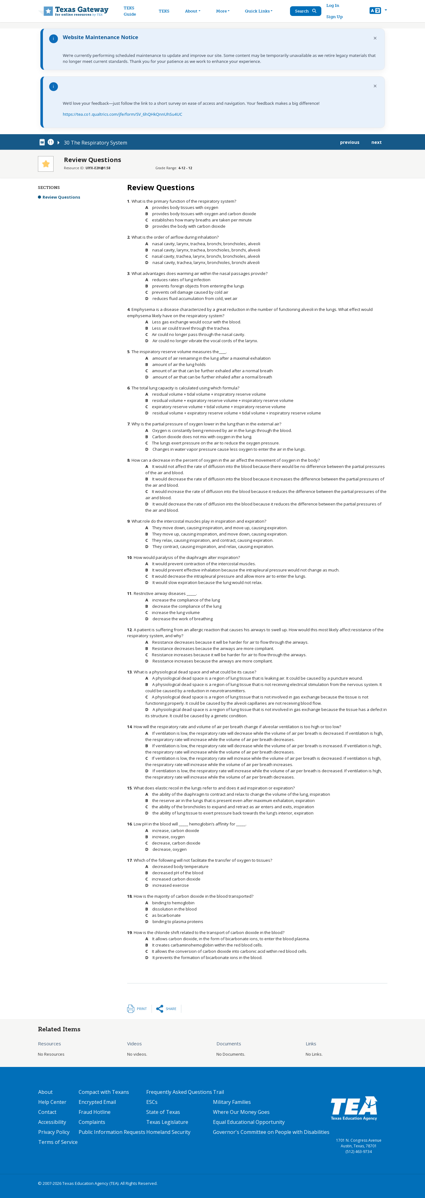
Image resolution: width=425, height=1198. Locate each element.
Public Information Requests (112, 1132)
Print (142, 1008)
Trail (218, 1092)
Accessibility (52, 1122)
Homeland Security (168, 1132)
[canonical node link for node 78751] (43, 142)
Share (171, 1008)
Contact (47, 1112)
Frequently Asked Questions (179, 1092)
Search (306, 11)
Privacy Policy (54, 1132)
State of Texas (163, 1112)
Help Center (52, 1102)
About (45, 1092)
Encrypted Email (97, 1102)
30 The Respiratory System (95, 142)
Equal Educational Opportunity (249, 1122)
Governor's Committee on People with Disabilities (271, 1132)
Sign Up (335, 16)
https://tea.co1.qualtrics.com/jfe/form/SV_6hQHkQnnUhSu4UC (122, 114)
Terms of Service (58, 1142)
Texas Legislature (167, 1122)
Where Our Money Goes (241, 1112)
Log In (333, 5)
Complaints (92, 1122)
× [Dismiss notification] (375, 38)
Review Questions (61, 197)
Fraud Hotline (95, 1112)
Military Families (232, 1102)
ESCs (152, 1102)
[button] (378, 11)
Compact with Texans (104, 1092)
